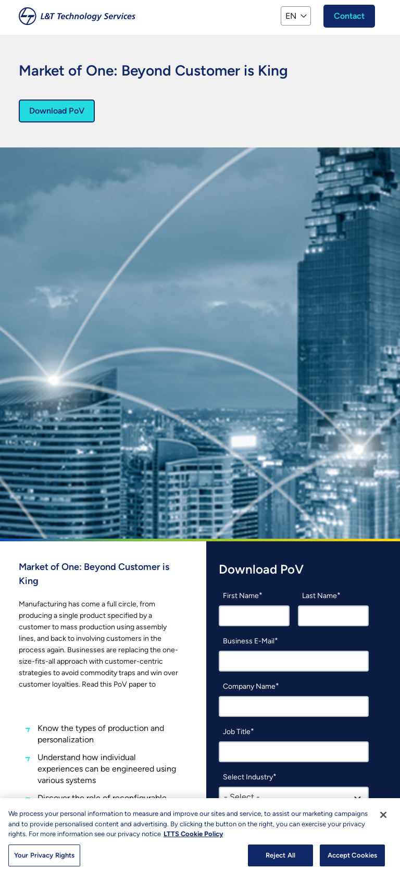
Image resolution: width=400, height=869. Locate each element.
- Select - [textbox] (242, 797)
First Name (241, 595)
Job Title (237, 731)
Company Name (249, 686)
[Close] (383, 819)
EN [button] (290, 16)
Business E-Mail (248, 641)
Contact (349, 16)
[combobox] (294, 797)
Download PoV (56, 111)
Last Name (319, 595)
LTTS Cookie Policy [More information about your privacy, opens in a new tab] (193, 838)
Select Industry (248, 777)
